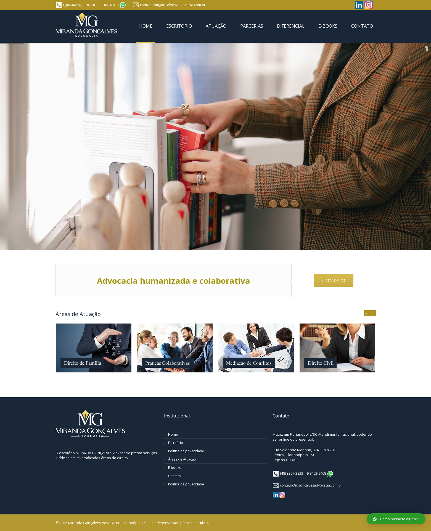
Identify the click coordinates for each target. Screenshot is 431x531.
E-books (174, 467)
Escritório (175, 442)
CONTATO (333, 280)
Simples (198, 523)
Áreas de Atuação (182, 459)
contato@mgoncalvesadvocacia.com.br (172, 4)
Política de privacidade (186, 451)
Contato (174, 476)
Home (173, 434)
